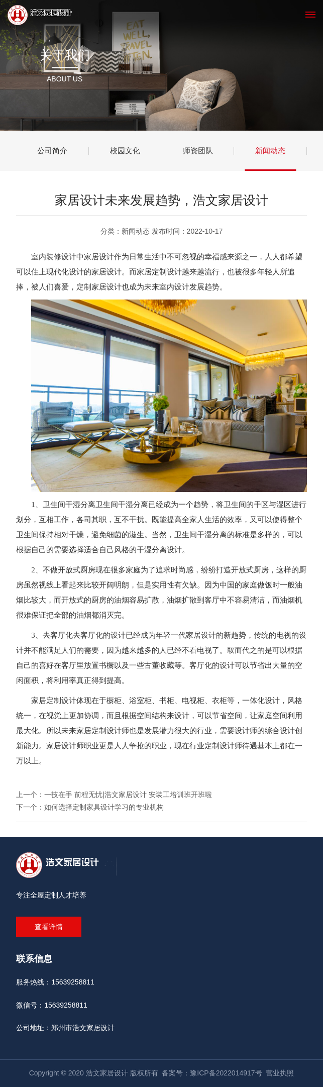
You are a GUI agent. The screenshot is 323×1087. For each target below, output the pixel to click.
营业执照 (280, 1073)
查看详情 (49, 927)
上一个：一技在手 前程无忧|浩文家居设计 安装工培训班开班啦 (113, 794)
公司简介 (52, 150)
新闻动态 (270, 150)
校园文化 (125, 150)
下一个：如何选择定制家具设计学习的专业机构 (90, 807)
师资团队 (198, 150)
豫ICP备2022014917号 (226, 1073)
